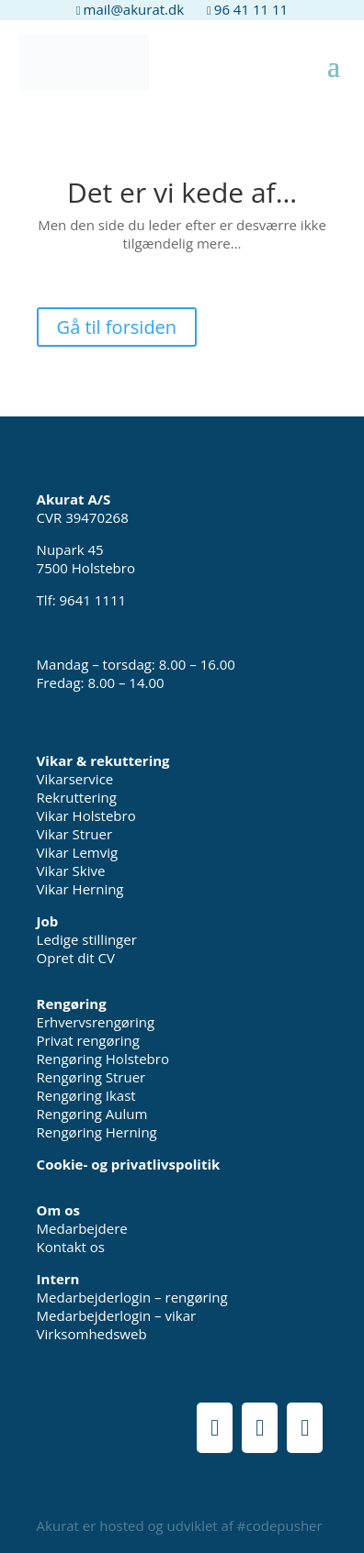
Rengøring (72, 1003)
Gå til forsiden (117, 327)
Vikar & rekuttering (103, 760)
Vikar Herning (80, 889)
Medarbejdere (82, 1228)
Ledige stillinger (87, 939)
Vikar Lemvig (78, 852)
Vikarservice (75, 779)
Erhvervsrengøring (96, 1022)
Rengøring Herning (97, 1132)
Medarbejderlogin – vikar (117, 1315)
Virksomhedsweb (92, 1334)
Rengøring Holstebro (103, 1058)
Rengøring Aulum (92, 1113)
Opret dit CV (76, 957)
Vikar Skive (71, 870)
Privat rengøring (88, 1040)
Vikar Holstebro (86, 815)
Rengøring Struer (91, 1077)
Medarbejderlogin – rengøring (132, 1297)
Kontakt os (71, 1246)
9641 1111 (93, 600)
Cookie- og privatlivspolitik (129, 1164)
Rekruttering (77, 797)
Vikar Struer (74, 834)
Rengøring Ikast (86, 1095)
